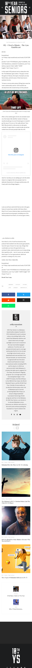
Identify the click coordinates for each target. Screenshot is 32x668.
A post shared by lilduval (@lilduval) (16, 172)
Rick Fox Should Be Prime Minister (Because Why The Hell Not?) (16, 540)
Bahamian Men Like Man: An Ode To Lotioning (15, 465)
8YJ (2, 462)
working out (24, 287)
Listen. (3, 260)
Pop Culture (11, 462)
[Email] (23, 300)
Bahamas (11, 284)
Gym (10, 287)
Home (5, 462)
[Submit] (8, 300)
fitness (25, 284)
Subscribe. (15, 260)
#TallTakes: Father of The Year (16, 594)
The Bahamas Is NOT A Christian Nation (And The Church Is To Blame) (16, 502)
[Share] (8, 294)
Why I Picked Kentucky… (16, 608)
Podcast (16, 287)
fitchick (18, 284)
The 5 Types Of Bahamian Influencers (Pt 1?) (14, 577)
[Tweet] (23, 294)
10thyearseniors (16, 324)
